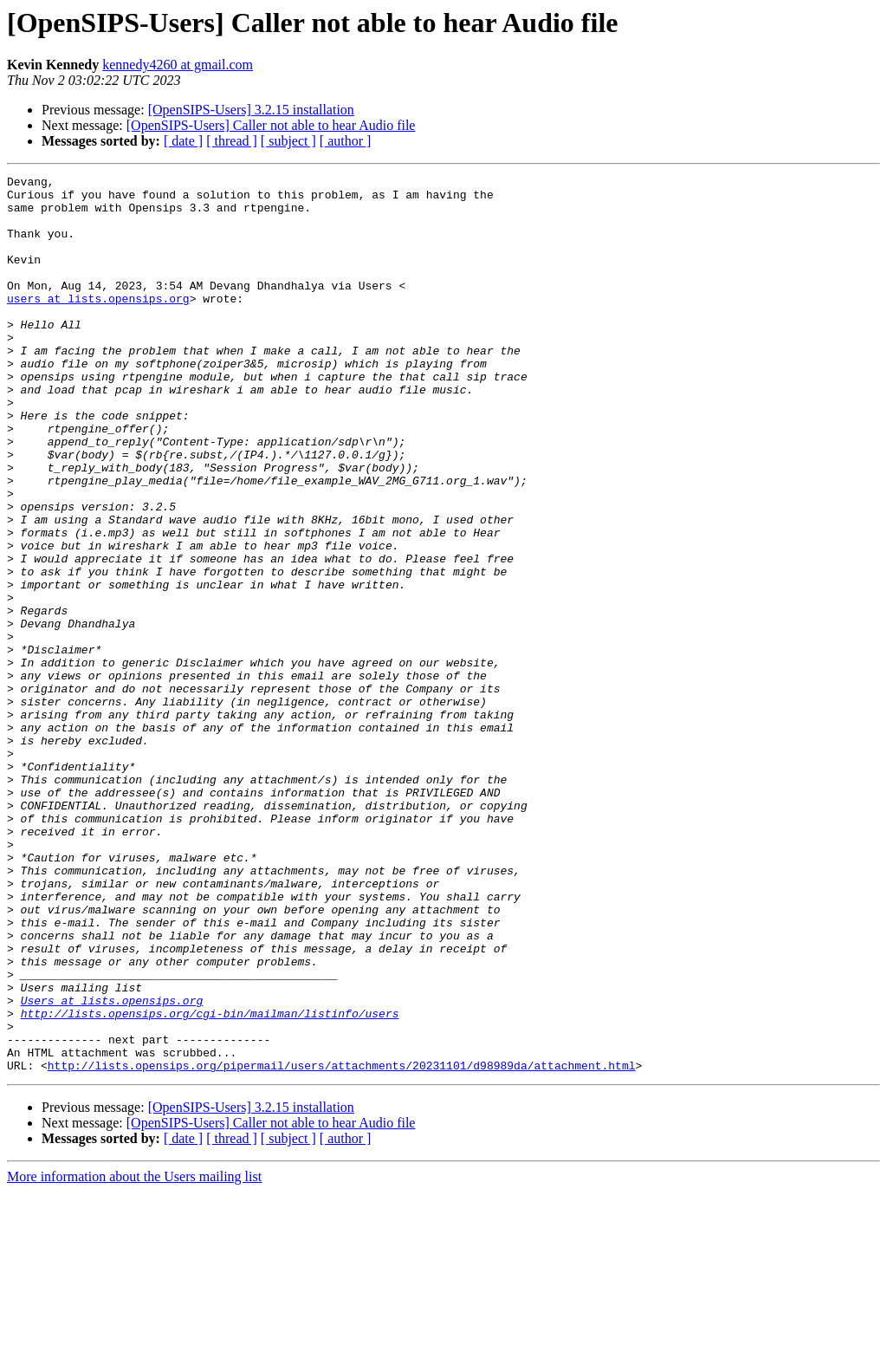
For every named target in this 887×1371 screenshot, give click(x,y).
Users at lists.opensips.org (112, 1166)
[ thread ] (231, 140)
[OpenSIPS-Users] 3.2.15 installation (251, 109)
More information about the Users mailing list (134, 1355)
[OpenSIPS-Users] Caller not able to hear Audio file (271, 125)
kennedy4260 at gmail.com (177, 64)
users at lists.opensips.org (98, 324)
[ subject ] (288, 140)
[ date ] (183, 140)
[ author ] (346, 140)
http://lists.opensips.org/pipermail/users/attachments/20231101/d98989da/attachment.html (342, 1244)
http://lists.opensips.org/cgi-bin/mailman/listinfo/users (210, 1182)
